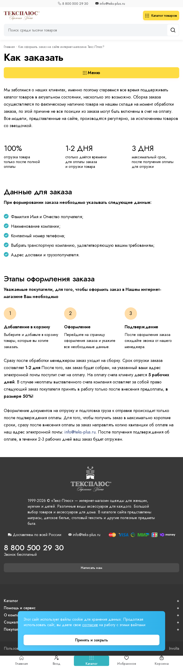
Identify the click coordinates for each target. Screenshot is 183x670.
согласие (90, 625)
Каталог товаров (161, 15)
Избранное (126, 661)
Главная (21, 661)
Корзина (161, 661)
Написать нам (91, 567)
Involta (174, 648)
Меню (91, 73)
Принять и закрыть (91, 640)
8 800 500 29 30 (75, 3)
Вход (56, 661)
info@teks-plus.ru (112, 3)
